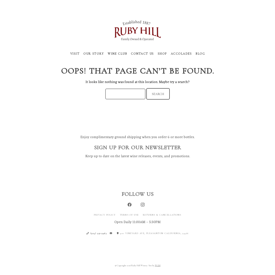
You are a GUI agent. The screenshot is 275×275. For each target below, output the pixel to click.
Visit (75, 54)
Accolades (181, 54)
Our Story (93, 54)
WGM (157, 265)
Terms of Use (129, 215)
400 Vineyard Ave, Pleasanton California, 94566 (153, 233)
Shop (162, 54)
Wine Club (117, 54)
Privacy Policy (105, 215)
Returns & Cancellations (162, 215)
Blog (200, 54)
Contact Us (142, 54)
